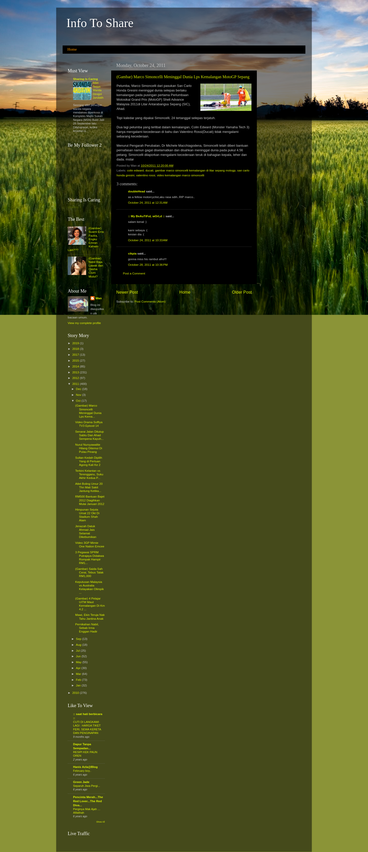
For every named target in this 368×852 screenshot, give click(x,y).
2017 (76, 354)
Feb (79, 679)
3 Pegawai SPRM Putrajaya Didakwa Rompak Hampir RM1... (89, 557)
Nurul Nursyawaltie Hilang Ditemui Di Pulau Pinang (88, 448)
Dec (79, 388)
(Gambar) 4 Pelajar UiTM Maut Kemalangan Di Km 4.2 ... (90, 604)
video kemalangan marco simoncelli (180, 175)
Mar (79, 673)
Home (72, 49)
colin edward (135, 170)
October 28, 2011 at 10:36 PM (148, 264)
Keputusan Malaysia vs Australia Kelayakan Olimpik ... (89, 587)
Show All (100, 822)
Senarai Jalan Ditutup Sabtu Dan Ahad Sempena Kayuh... (89, 435)
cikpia (132, 253)
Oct (78, 400)
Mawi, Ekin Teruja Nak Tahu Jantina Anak (90, 616)
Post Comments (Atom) (149, 301)
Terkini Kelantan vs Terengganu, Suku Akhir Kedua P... (89, 474)
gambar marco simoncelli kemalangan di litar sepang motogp (195, 170)
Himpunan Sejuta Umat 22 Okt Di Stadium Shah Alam (87, 515)
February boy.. (82, 770)
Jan (79, 685)
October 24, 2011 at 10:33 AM (147, 240)
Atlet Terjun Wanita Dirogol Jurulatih (98, 90)
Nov (79, 394)
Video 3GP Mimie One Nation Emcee (89, 544)
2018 (76, 348)
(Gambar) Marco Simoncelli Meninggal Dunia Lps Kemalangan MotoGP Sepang (183, 77)
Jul (78, 650)
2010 (76, 692)
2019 (76, 343)
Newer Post (127, 292)
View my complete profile (84, 323)
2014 (76, 366)
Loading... (74, 207)
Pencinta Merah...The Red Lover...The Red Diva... (88, 801)
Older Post (242, 292)
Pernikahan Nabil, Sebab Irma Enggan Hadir (87, 628)
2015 (76, 360)
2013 (76, 372)
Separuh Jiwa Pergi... (86, 785)
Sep (79, 638)
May (79, 662)
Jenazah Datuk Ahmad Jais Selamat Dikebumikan (85, 531)
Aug (79, 644)
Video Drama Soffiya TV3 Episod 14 (88, 423)
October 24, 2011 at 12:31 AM (147, 202)
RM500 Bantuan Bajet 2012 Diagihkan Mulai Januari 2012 (89, 500)
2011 (76, 383)
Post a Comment (134, 273)
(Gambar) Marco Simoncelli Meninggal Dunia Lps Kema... (88, 411)
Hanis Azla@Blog (85, 766)
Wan (99, 298)
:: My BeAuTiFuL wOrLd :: (146, 216)
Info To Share (99, 23)
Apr (78, 668)
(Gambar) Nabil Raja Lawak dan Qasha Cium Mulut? (96, 267)
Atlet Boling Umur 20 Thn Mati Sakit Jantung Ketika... (88, 487)
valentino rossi (145, 175)
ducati (149, 170)
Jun (79, 656)
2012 (76, 377)
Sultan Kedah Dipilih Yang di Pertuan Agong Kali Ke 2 (88, 461)
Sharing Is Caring (85, 78)
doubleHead (136, 191)
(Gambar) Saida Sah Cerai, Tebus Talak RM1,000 (89, 572)
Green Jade (81, 782)
